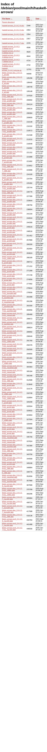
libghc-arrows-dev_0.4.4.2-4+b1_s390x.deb (12, 494)
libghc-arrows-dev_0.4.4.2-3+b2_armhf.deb (12, 270)
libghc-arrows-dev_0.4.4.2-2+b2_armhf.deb (12, 205)
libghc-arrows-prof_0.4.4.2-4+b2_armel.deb (12, 432)
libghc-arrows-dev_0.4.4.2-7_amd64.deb (12, 122)
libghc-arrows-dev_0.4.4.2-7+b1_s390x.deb (12, 424)
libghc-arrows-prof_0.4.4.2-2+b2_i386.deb (12, 96)
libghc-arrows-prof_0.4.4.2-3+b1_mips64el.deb (12, 319)
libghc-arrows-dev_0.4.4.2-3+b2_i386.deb (12, 209)
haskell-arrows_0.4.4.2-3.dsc (13, 34)
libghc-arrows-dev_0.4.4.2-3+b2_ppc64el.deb (12, 446)
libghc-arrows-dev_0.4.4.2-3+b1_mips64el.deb (12, 437)
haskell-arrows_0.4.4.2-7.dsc (13, 43)
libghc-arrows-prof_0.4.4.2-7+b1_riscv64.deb (12, 529)
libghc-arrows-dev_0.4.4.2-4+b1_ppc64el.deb (12, 480)
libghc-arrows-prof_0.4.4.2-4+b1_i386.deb (12, 450)
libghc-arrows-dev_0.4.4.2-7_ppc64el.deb (12, 306)
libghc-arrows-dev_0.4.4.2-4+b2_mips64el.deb (12, 476)
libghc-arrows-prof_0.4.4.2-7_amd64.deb (12, 183)
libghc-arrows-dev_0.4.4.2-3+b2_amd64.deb (12, 200)
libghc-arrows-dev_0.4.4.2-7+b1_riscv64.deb (12, 502)
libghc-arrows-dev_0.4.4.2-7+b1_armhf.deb (12, 275)
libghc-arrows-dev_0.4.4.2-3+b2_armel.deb (12, 284)
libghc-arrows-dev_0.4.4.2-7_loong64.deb (12, 511)
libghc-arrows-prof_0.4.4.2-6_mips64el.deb (12, 301)
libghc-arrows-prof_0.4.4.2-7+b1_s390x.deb (12, 397)
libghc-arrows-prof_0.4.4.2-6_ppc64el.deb (12, 323)
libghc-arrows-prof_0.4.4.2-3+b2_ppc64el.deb (12, 332)
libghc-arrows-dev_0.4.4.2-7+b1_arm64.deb (12, 174)
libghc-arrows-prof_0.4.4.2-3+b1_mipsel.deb (12, 314)
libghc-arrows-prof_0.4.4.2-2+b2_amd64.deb (12, 100)
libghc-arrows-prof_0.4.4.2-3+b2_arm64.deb (12, 218)
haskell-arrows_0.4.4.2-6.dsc (13, 39)
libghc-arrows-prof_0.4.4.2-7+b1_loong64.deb (12, 345)
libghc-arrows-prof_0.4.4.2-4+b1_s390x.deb (12, 340)
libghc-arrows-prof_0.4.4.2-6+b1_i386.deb (12, 380)
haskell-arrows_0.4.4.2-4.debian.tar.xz (11, 56)
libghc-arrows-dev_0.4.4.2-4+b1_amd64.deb (12, 222)
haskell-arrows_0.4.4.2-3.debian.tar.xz (11, 52)
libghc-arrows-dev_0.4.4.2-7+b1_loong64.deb (12, 292)
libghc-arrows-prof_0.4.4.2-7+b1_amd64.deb (12, 187)
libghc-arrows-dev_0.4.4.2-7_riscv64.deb (12, 498)
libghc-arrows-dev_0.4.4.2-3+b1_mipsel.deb (12, 415)
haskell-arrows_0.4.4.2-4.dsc (13, 26)
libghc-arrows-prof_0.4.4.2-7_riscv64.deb (12, 524)
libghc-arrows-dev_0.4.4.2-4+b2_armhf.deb (12, 384)
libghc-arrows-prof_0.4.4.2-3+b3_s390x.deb (12, 257)
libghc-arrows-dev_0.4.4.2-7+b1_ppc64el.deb (12, 310)
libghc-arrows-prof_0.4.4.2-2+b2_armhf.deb (12, 139)
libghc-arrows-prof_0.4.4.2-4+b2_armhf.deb (12, 428)
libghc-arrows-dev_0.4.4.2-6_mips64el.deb (12, 358)
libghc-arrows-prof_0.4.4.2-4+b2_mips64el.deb (12, 367)
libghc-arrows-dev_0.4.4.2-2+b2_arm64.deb (12, 231)
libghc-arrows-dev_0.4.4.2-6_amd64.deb (12, 135)
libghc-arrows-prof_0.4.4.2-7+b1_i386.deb (12, 166)
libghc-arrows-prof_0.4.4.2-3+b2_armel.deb (12, 236)
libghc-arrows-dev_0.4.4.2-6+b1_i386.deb (12, 467)
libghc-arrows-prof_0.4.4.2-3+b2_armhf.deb (12, 227)
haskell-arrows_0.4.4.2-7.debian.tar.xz (11, 60)
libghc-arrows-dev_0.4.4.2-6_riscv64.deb (12, 485)
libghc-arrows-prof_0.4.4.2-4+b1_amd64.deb (12, 214)
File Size (28, 19)
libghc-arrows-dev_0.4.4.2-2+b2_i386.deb (12, 104)
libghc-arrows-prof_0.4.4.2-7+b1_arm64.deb (12, 253)
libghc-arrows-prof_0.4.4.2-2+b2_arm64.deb (12, 144)
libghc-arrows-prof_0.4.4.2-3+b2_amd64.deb (12, 196)
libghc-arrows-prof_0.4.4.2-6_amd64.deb (12, 179)
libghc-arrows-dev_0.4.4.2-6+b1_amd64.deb (12, 113)
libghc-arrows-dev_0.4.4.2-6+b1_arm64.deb (12, 148)
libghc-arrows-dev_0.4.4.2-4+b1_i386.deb (12, 516)
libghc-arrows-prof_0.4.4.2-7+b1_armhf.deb (12, 406)
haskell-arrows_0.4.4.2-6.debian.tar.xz (11, 65)
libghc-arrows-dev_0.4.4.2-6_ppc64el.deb (12, 297)
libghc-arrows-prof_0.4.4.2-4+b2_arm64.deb (12, 463)
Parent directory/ (8, 22)
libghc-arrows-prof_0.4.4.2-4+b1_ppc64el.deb (12, 376)
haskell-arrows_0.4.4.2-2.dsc (13, 30)
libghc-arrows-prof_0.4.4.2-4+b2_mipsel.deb (12, 371)
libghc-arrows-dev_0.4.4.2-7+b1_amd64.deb (12, 130)
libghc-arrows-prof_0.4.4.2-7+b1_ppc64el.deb (12, 349)
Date (37, 19)
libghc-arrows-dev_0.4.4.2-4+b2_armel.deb (12, 410)
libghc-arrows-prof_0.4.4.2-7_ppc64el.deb (12, 327)
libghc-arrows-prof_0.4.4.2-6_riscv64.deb (12, 520)
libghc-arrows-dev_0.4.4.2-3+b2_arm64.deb (12, 288)
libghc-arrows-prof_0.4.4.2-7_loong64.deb (12, 507)
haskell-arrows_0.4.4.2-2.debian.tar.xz (11, 47)
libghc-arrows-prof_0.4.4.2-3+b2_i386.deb (12, 192)
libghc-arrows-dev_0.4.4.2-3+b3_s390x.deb (12, 489)
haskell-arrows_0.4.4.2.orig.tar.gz (12, 69)
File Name (6, 19)
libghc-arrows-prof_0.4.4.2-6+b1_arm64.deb (12, 240)
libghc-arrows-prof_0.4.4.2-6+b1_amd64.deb (12, 152)
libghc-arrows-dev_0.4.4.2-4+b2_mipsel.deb (12, 441)
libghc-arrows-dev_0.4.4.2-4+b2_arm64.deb (12, 459)
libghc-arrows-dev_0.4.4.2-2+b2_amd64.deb (12, 109)
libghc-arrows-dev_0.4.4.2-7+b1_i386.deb (12, 126)
